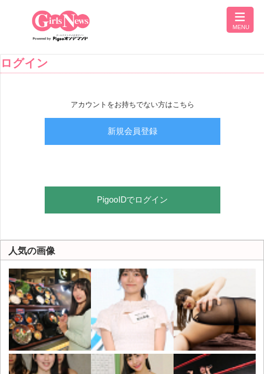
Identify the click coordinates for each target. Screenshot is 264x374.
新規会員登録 (132, 131)
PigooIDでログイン (132, 199)
